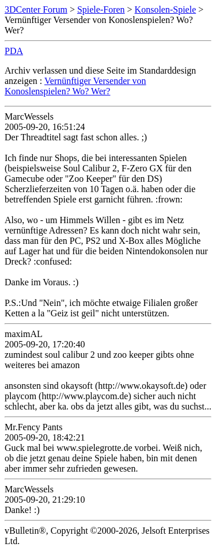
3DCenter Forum (36, 9)
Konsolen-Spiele (165, 9)
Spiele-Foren (101, 9)
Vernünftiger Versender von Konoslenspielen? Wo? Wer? (75, 86)
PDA (14, 51)
